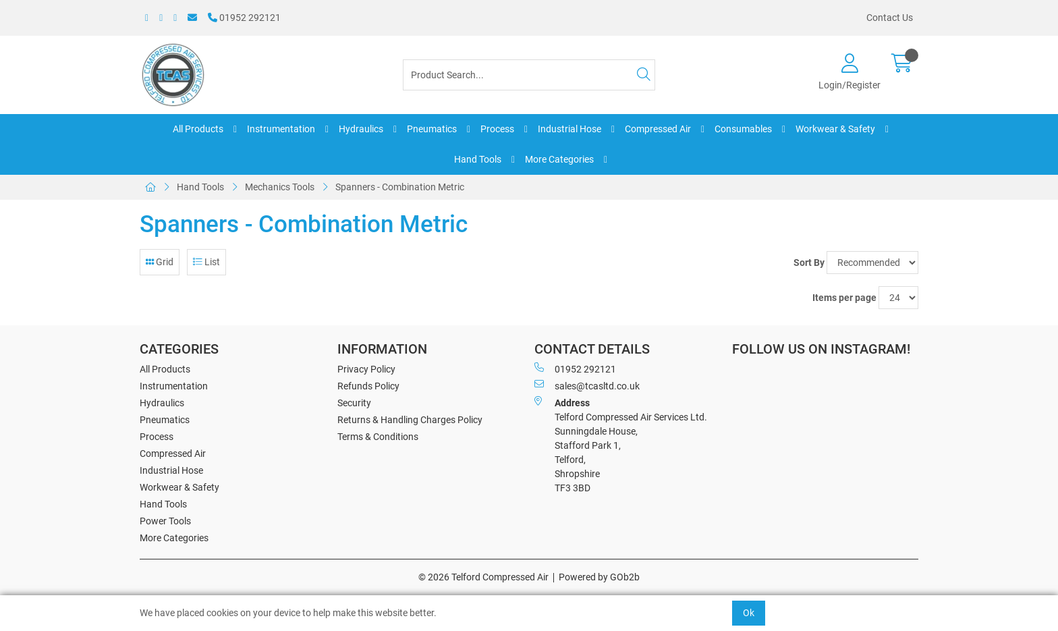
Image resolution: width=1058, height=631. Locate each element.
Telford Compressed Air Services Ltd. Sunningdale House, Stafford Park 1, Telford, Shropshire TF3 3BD (620, 444)
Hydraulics (361, 129)
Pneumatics (432, 129)
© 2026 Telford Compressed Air (483, 577)
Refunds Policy (368, 386)
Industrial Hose (569, 129)
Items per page (844, 297)
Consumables (743, 129)
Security (354, 402)
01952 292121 (244, 17)
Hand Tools (477, 159)
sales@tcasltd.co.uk (587, 385)
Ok (748, 612)
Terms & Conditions (377, 436)
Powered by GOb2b (599, 577)
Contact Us (889, 17)
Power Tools (165, 521)
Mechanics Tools (279, 187)
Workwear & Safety (835, 129)
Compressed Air (658, 129)
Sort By (809, 262)
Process (497, 129)
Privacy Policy (366, 369)
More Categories (559, 159)
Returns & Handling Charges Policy (409, 419)
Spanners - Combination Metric (399, 187)
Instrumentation (281, 129)
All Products (198, 129)
